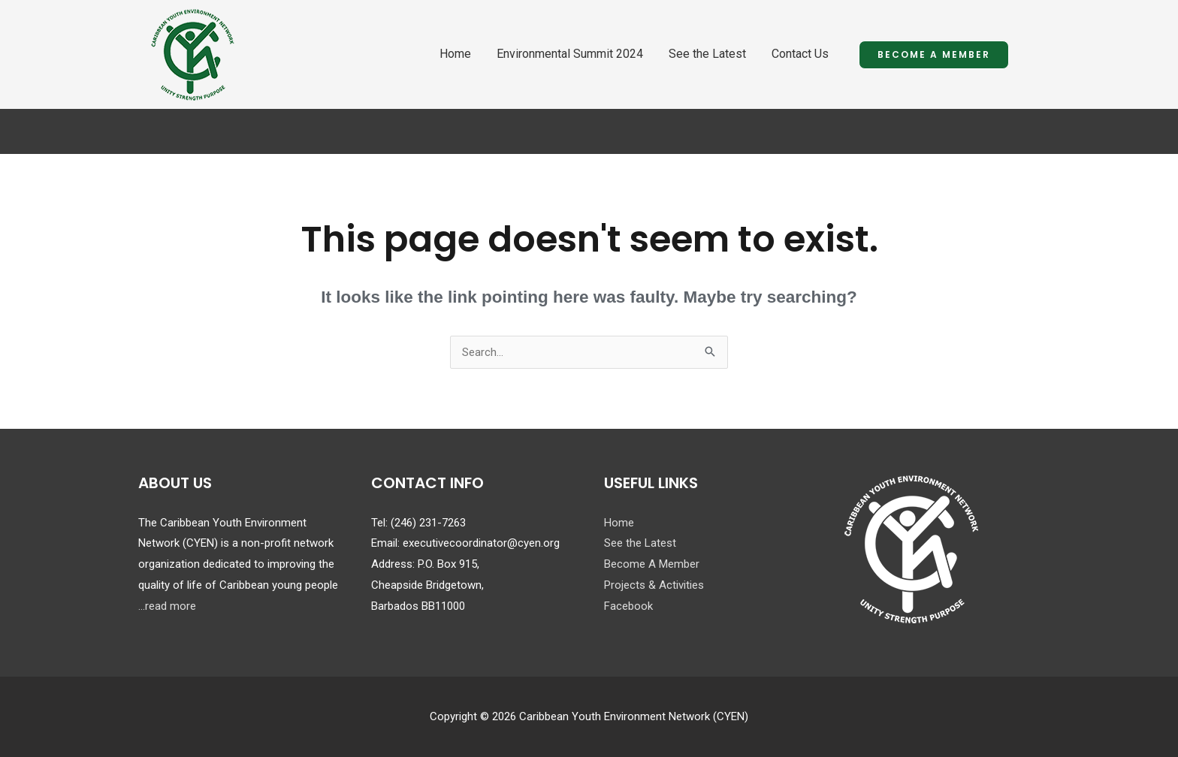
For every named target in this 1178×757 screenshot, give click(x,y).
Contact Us (800, 54)
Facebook (628, 606)
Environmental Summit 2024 (570, 54)
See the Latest (707, 54)
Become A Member (651, 564)
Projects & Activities (654, 585)
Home (455, 54)
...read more (167, 606)
